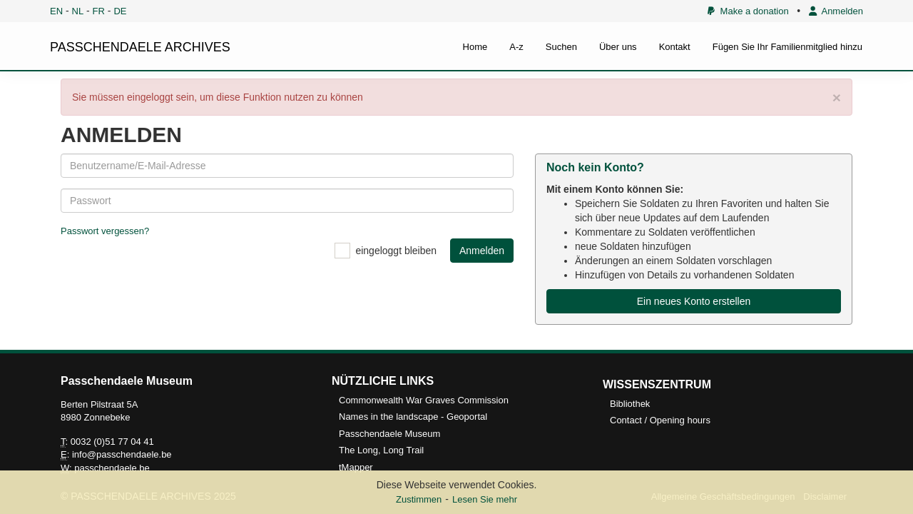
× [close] (836, 97)
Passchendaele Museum (389, 433)
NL (78, 11)
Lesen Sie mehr (484, 499)
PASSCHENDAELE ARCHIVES (140, 47)
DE (119, 11)
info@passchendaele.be (122, 454)
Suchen (561, 46)
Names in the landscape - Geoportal (413, 416)
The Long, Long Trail (381, 450)
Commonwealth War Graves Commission (424, 400)
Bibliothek (630, 403)
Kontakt (674, 46)
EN (56, 11)
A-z (516, 46)
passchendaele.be (112, 468)
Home (475, 46)
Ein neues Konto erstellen (694, 301)
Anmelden (836, 11)
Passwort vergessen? (105, 231)
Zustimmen (419, 499)
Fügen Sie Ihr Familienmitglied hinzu (787, 46)
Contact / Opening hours (660, 420)
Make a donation (748, 11)
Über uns (618, 46)
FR (99, 11)
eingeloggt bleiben (396, 250)
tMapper (356, 467)
